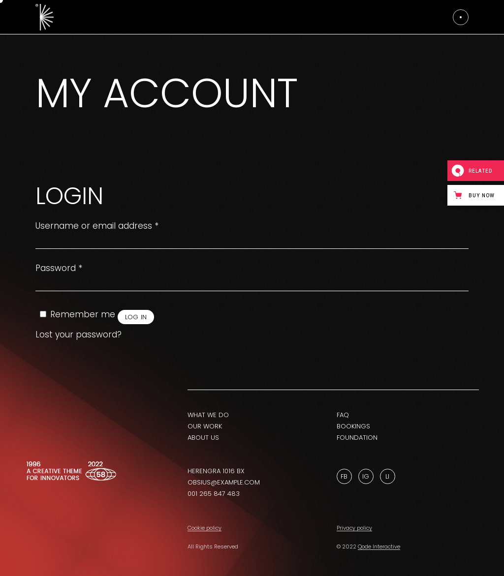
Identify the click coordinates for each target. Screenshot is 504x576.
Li (387, 476)
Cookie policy (204, 528)
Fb (344, 476)
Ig (365, 476)
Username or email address (96, 226)
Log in (136, 317)
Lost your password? (78, 334)
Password (58, 268)
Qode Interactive (379, 546)
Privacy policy (354, 528)
